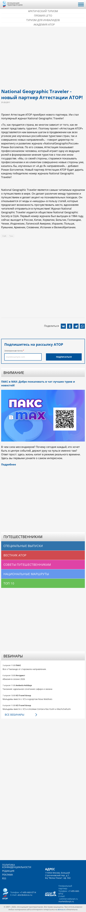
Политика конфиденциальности (16, 866)
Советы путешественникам (27, 565)
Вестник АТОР (15, 555)
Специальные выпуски (23, 546)
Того (11, 236)
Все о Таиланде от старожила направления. (24, 669)
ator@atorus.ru (25, 895)
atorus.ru (62, 909)
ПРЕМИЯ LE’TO (43, 15)
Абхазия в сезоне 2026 (14, 679)
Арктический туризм (43, 11)
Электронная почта (13, 350)
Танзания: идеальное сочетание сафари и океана (27, 689)
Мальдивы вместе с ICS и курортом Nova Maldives (27, 699)
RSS (4, 878)
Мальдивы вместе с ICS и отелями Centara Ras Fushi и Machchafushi (37, 709)
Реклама (7, 874)
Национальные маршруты (26, 574)
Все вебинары (14, 714)
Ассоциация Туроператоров (14, 4)
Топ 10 (8, 583)
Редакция (8, 871)
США (4, 236)
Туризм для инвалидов (43, 20)
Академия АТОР (44, 24)
